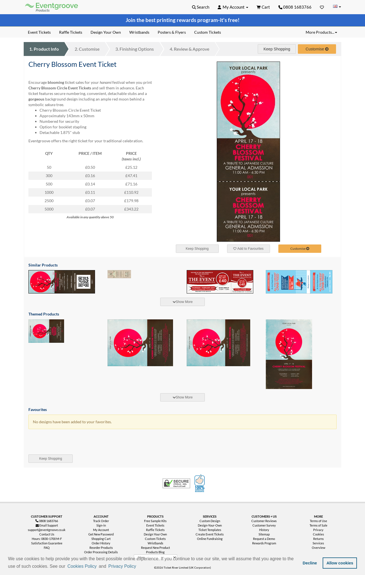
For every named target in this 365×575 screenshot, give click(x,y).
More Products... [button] (321, 32)
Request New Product (155, 547)
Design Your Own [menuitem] (106, 32)
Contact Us (46, 534)
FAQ (47, 547)
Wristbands (155, 543)
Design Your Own (155, 534)
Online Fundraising (210, 538)
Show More (182, 302)
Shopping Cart (101, 538)
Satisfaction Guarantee (46, 543)
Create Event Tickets (210, 534)
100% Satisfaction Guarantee (200, 483)
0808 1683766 (295, 6)
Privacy (318, 530)
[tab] (182, 302)
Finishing (134, 49)
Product (44, 49)
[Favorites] (322, 7)
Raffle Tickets (155, 530)
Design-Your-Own (210, 525)
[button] (139, 566)
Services (318, 543)
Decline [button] (310, 563)
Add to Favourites (248, 249)
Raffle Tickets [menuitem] (70, 32)
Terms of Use (318, 521)
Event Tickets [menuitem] (39, 32)
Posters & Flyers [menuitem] (172, 32)
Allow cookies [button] (340, 563)
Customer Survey (264, 525)
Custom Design (209, 521)
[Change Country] (336, 7)
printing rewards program (187, 20)
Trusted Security (176, 483)
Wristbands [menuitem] (139, 32)
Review (189, 49)
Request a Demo (264, 538)
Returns (318, 538)
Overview (318, 547)
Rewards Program (264, 543)
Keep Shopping (277, 49)
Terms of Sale (318, 525)
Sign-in (101, 525)
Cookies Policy (82, 566)
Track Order (101, 521)
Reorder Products (101, 547)
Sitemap (264, 534)
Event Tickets (155, 525)
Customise (87, 49)
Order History (101, 543)
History (264, 530)
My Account (101, 530)
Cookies (318, 534)
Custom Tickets (155, 538)
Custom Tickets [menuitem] (207, 32)
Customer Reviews (264, 521)
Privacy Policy (122, 566)
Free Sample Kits (155, 521)
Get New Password (101, 534)
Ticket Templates (209, 530)
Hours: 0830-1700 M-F (47, 538)
